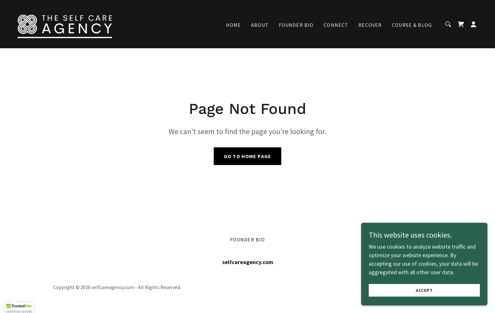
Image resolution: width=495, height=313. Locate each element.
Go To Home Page (247, 156)
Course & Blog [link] (412, 25)
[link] (65, 23)
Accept (424, 290)
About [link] (260, 25)
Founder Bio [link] (296, 25)
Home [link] (233, 25)
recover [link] (370, 25)
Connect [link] (336, 25)
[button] (473, 24)
